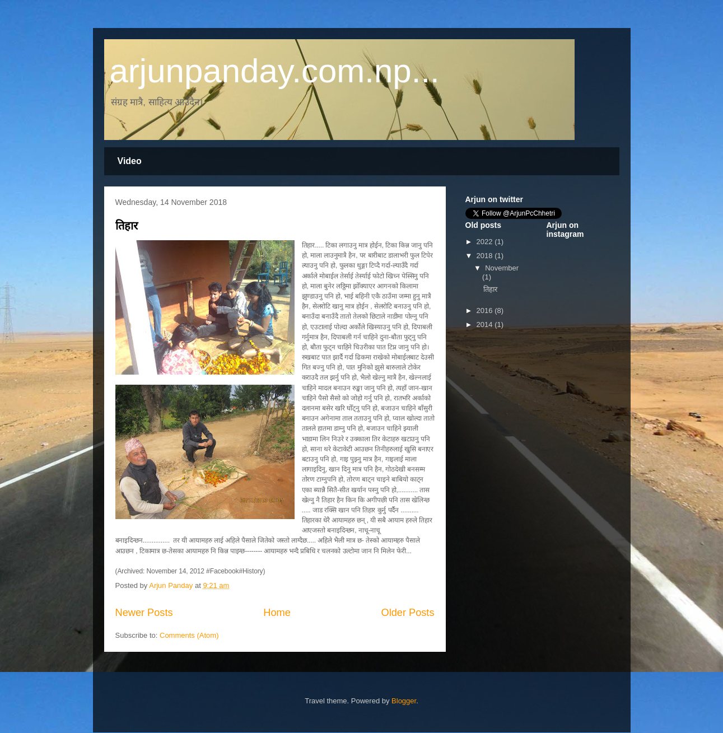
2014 (486, 324)
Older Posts (407, 612)
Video (130, 161)
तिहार (126, 226)
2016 (486, 310)
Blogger (403, 701)
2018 (486, 255)
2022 (486, 241)
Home (277, 612)
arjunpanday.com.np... (275, 71)
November (502, 268)
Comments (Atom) (189, 635)
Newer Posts (144, 612)
